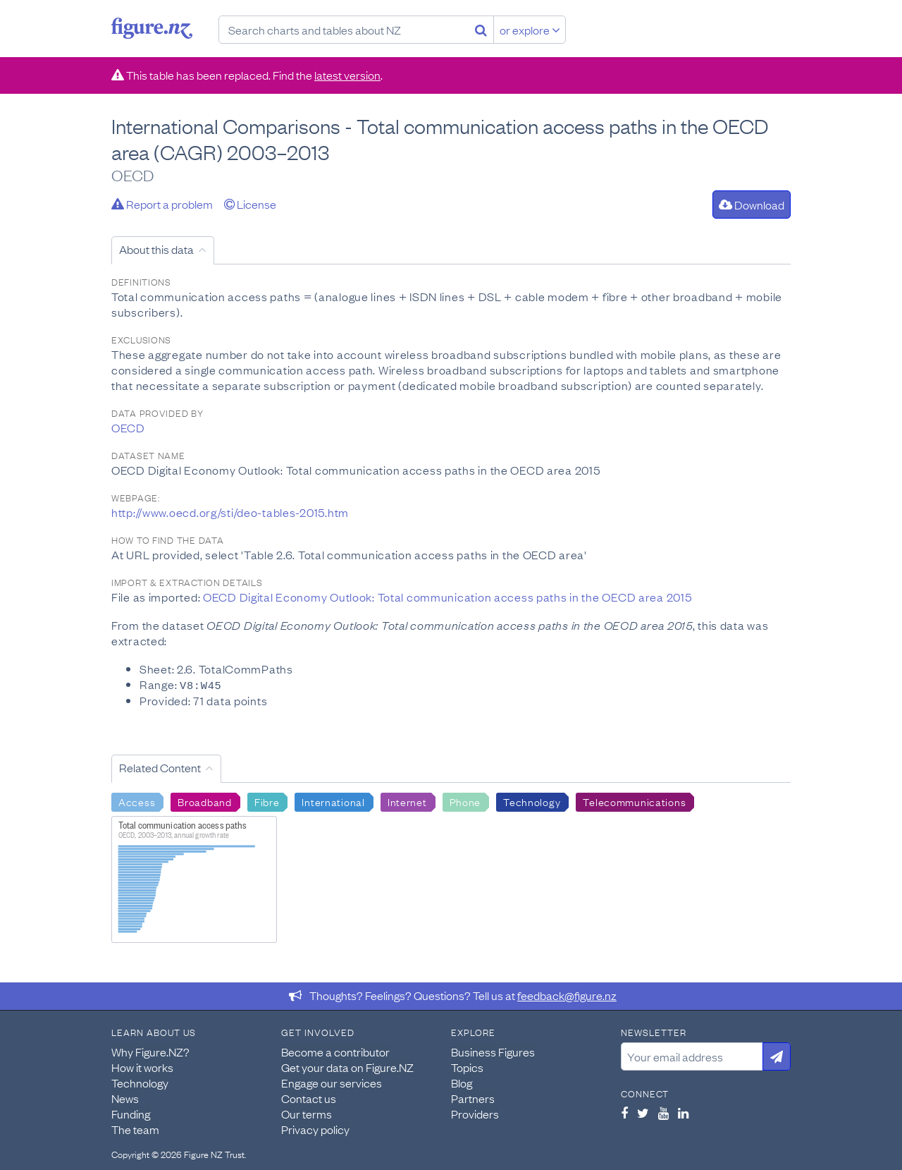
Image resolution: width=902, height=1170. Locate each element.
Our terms (306, 1113)
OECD (128, 427)
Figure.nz (151, 28)
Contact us (308, 1097)
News (125, 1097)
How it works (142, 1066)
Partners (473, 1097)
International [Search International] (333, 800)
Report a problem (162, 204)
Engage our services (331, 1082)
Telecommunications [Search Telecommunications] (634, 800)
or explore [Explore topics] (530, 29)
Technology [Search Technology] (531, 800)
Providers (475, 1113)
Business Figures (493, 1051)
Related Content (160, 766)
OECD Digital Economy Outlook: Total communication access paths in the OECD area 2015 (447, 596)
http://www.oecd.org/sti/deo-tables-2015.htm (230, 512)
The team (135, 1128)
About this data (156, 249)
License (250, 204)
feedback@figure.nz (567, 994)
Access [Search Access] (136, 800)
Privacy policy (315, 1128)
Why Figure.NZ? (150, 1051)
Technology (139, 1082)
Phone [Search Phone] (465, 800)
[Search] (481, 30)
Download (751, 204)
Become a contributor (335, 1051)
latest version (347, 75)
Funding (130, 1113)
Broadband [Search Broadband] (204, 800)
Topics (467, 1066)
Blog (461, 1082)
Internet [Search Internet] (407, 800)
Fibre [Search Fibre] (267, 800)
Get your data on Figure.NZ (347, 1066)
